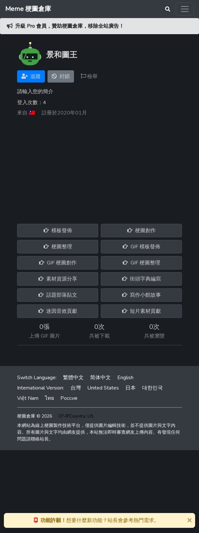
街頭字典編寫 (141, 278)
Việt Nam (27, 398)
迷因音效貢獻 (57, 311)
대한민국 (152, 387)
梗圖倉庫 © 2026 (34, 416)
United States (103, 387)
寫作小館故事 (141, 295)
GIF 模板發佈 (141, 246)
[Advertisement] (99, 168)
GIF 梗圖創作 (58, 262)
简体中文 (100, 377)
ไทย (49, 398)
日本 (130, 387)
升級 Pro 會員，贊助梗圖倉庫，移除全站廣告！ (69, 26)
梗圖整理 (58, 246)
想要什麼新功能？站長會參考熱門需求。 (96, 520)
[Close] (189, 519)
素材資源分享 (57, 278)
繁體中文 (73, 377)
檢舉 (89, 76)
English (125, 377)
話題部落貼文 (57, 295)
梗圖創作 (141, 230)
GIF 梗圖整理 (141, 262)
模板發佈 (58, 230)
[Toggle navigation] (185, 9)
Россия (68, 398)
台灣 (75, 387)
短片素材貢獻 (141, 311)
